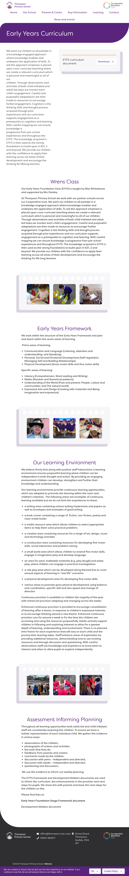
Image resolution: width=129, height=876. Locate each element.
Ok (92, 871)
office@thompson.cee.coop (52, 833)
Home (13, 12)
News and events (64, 19)
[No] (126, 871)
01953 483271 (45, 838)
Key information (77, 12)
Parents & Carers (52, 12)
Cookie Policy (111, 871)
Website (48, 864)
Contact (114, 12)
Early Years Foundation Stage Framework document (53, 800)
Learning (98, 12)
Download (103, 61)
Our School (29, 12)
